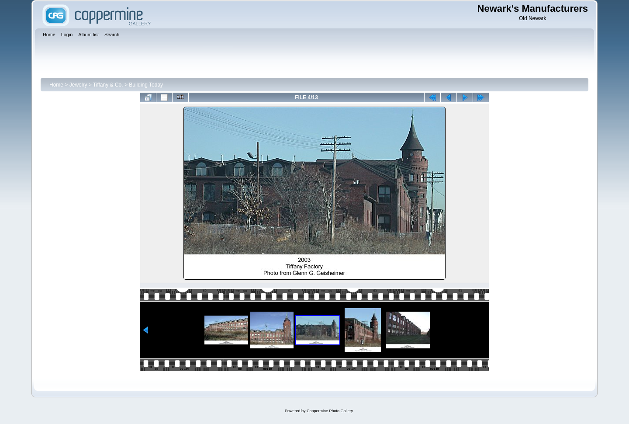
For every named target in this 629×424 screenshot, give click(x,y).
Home (56, 85)
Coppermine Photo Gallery (330, 411)
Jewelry (78, 85)
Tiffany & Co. (108, 85)
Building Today (146, 85)
